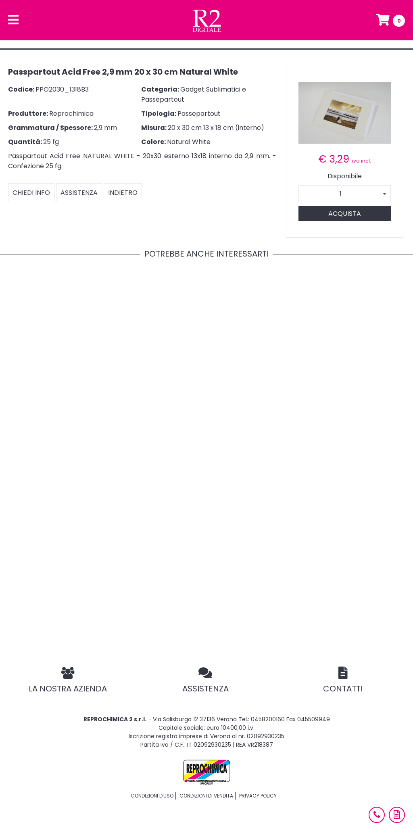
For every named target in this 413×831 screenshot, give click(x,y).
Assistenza (79, 192)
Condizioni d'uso (152, 795)
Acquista (344, 213)
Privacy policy (258, 795)
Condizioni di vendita (206, 795)
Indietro (123, 192)
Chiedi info (31, 192)
